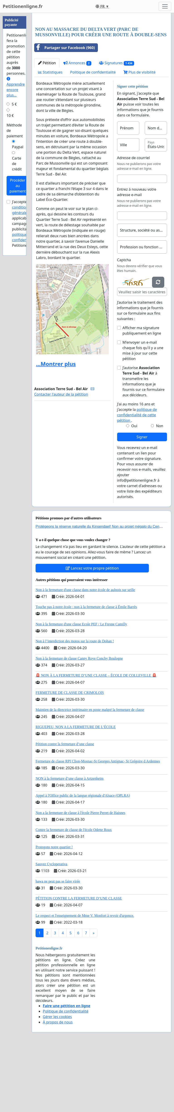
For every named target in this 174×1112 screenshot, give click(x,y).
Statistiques (50, 135)
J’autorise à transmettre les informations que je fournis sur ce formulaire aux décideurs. (144, 445)
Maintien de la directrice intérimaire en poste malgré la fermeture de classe (90, 773)
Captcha (124, 323)
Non (159, 489)
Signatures (116, 126)
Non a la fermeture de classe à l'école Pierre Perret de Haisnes (80, 876)
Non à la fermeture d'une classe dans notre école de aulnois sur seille (85, 653)
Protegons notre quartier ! (54, 910)
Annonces (77, 126)
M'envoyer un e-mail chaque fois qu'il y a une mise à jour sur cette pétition (143, 414)
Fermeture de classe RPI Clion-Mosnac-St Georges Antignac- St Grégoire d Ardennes (98, 825)
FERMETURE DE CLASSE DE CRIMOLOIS (70, 756)
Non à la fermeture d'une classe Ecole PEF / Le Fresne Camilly (81, 688)
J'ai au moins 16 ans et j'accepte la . (137, 475)
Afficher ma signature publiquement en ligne (142, 394)
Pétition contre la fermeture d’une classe (65, 807)
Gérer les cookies (57, 1080)
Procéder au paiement (18, 186)
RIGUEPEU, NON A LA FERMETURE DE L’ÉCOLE (76, 790)
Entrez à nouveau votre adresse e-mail (136, 255)
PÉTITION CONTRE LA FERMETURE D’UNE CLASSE (79, 962)
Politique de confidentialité (93, 135)
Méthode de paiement (15, 130)
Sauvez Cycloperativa (51, 928)
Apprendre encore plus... (16, 87)
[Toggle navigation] (165, 6)
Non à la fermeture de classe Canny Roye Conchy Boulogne (79, 722)
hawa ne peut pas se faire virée (58, 945)
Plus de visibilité (139, 135)
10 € (10, 115)
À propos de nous (58, 1085)
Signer (142, 500)
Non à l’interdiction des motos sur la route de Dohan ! (75, 705)
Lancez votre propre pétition (92, 631)
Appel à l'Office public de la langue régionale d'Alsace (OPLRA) (83, 859)
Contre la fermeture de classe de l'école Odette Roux (74, 893)
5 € (14, 104)
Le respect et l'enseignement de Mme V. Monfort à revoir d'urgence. (85, 979)
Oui (134, 489)
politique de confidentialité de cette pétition (137, 478)
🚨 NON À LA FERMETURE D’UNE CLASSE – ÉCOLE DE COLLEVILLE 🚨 (96, 739)
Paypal (17, 146)
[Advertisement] (101, 52)
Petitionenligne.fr (23, 6)
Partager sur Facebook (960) (64, 111)
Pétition (47, 126)
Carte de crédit (17, 164)
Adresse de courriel (133, 221)
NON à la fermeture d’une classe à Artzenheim (70, 842)
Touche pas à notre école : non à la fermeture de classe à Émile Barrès (86, 670)
